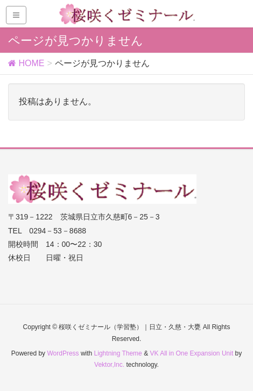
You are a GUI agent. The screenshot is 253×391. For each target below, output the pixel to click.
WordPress (63, 353)
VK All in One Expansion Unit (191, 353)
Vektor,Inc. (109, 364)
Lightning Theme (118, 353)
